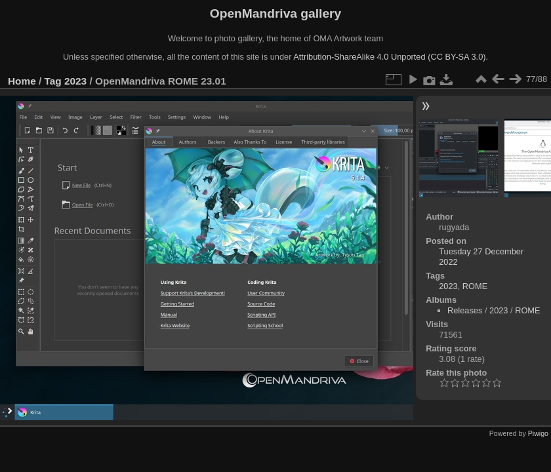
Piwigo (538, 433)
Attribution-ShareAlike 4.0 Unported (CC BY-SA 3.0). (390, 57)
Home (22, 81)
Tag (53, 81)
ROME (474, 286)
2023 (75, 81)
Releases (464, 310)
